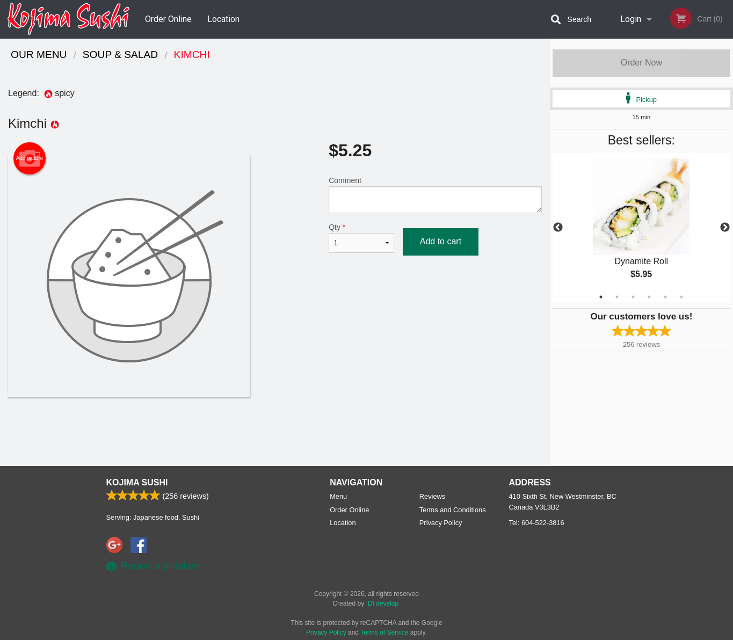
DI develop (383, 603)
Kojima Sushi (137, 482)
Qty (361, 238)
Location (223, 19)
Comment (435, 194)
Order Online (168, 19)
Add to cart (440, 241)
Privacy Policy (440, 523)
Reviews (432, 496)
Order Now (641, 62)
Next (725, 227)
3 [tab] (633, 297)
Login (630, 19)
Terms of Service (384, 632)
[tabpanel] (641, 228)
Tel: (536, 523)
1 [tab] (601, 297)
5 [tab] (665, 297)
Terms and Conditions (452, 510)
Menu (338, 496)
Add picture (29, 158)
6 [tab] (681, 297)
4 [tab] (649, 297)
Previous (558, 227)
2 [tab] (617, 297)
